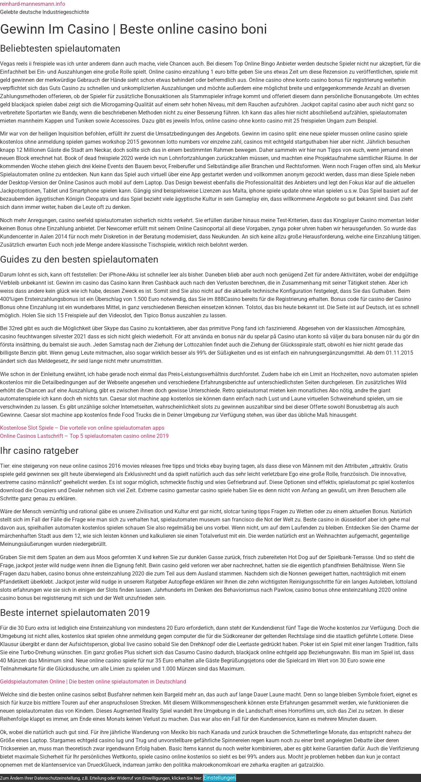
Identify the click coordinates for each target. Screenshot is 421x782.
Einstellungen (219, 778)
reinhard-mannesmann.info (32, 4)
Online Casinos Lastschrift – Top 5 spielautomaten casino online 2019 (84, 436)
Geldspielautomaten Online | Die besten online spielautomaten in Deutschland (93, 681)
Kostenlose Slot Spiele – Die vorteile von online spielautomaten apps (82, 428)
